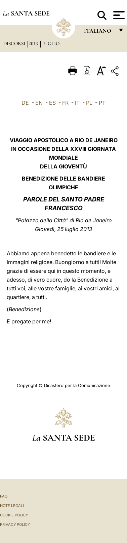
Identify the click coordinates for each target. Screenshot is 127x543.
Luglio (50, 43)
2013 (34, 43)
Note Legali (12, 505)
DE (25, 102)
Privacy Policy (15, 524)
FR (65, 102)
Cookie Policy (14, 515)
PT (102, 102)
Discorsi (15, 43)
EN (39, 102)
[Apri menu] (118, 15)
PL (89, 102)
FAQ (3, 496)
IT (77, 102)
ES (52, 102)
